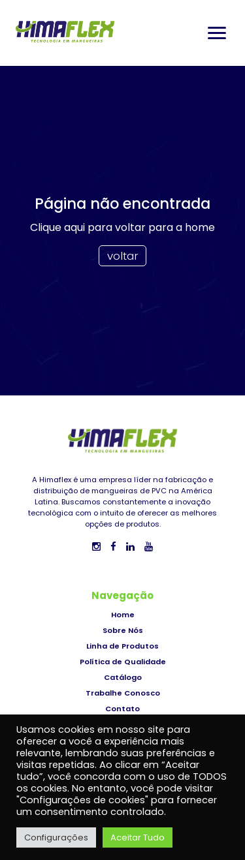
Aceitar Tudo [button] (137, 837)
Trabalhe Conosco (123, 693)
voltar (123, 256)
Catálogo (123, 677)
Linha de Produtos (122, 646)
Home (123, 614)
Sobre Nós (123, 630)
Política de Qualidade (123, 661)
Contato (122, 708)
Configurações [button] (56, 837)
